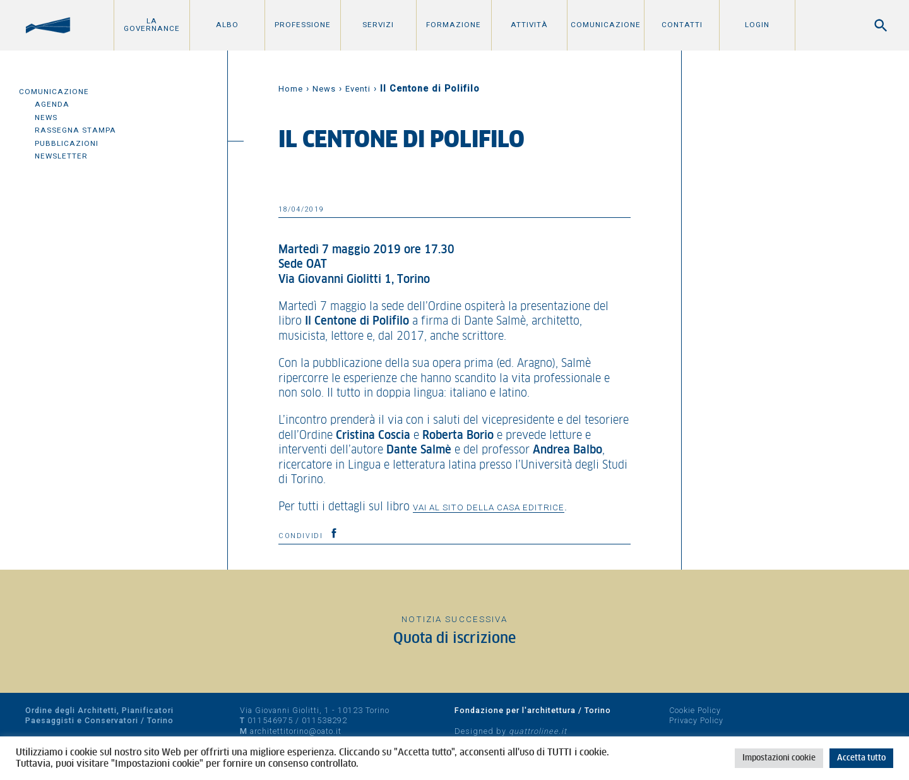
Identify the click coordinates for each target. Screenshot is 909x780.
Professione (303, 24)
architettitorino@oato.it (296, 731)
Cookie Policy (695, 710)
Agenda (52, 104)
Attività (529, 24)
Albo (227, 24)
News (46, 117)
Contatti (682, 24)
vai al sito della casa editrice (488, 507)
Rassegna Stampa (75, 130)
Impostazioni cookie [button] (779, 758)
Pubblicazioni (66, 143)
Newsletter (61, 156)
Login (757, 24)
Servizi (378, 24)
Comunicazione (606, 24)
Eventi (358, 88)
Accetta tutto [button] (861, 758)
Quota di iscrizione (454, 639)
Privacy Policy (696, 720)
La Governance (152, 24)
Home (290, 88)
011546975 (270, 720)
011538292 (324, 720)
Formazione (453, 24)
